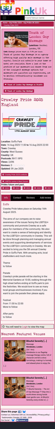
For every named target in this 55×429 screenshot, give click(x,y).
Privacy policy (43, 415)
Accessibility (31, 415)
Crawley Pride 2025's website (14, 175)
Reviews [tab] (30, 197)
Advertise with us (18, 415)
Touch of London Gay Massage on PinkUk (23, 85)
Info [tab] (6, 197)
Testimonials (7, 417)
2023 (27, 188)
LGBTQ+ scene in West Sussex (15, 181)
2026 (5, 188)
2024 (16, 188)
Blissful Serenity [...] (36, 341)
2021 (48, 188)
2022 (37, 188)
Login (25, 326)
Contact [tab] (17, 197)
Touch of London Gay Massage (19, 91)
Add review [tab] (45, 197)
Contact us (5, 415)
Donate (16, 417)
